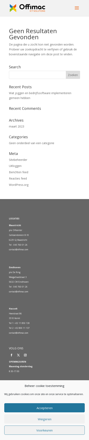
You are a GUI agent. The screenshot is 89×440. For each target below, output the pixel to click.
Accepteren (45, 408)
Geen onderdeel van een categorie (31, 143)
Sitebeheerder (18, 160)
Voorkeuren (44, 430)
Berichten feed (18, 172)
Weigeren (44, 419)
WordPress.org (18, 185)
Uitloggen (15, 166)
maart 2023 (16, 126)
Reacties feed (18, 178)
